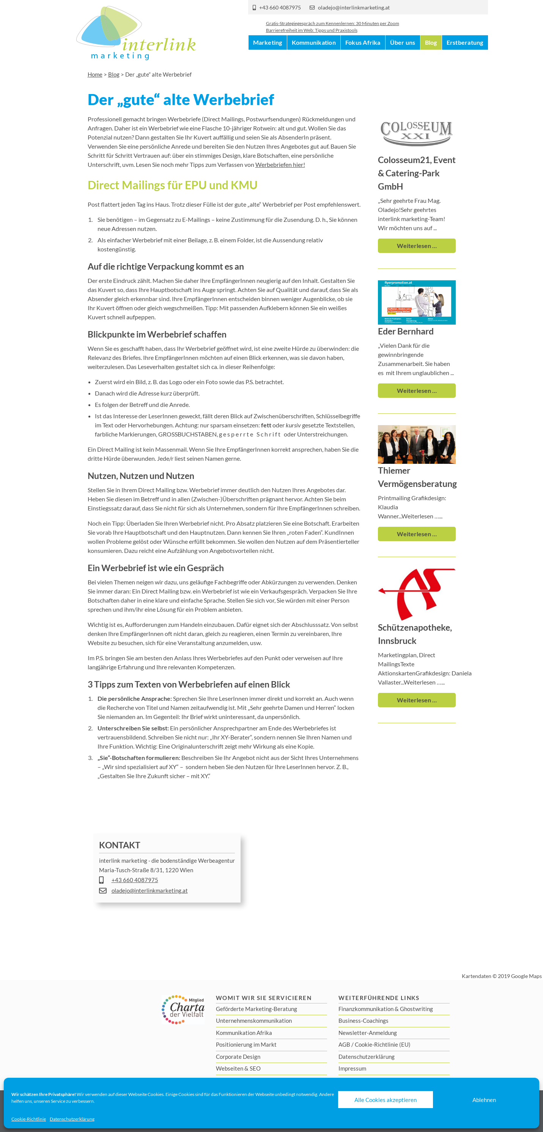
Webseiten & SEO (238, 1068)
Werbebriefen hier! (280, 164)
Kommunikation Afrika (244, 1032)
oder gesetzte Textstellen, (308, 425)
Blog (431, 56)
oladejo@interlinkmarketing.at (354, 8)
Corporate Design (238, 1056)
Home (95, 74)
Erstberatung (465, 56)
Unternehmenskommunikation (254, 1020)
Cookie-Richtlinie (28, 1119)
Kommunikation (314, 56)
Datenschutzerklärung (72, 1119)
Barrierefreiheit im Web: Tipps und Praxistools (311, 35)
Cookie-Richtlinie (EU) (383, 1044)
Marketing (267, 56)
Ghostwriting (416, 1008)
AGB (344, 1044)
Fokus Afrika (363, 56)
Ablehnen (484, 1099)
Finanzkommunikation (365, 1008)
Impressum (352, 1068)
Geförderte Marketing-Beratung (256, 1008)
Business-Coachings (363, 1020)
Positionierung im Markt (246, 1044)
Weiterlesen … (417, 245)
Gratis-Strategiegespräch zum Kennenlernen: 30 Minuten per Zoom (332, 28)
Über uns (403, 56)
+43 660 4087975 (280, 8)
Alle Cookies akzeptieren (385, 1099)
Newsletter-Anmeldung (367, 1032)
